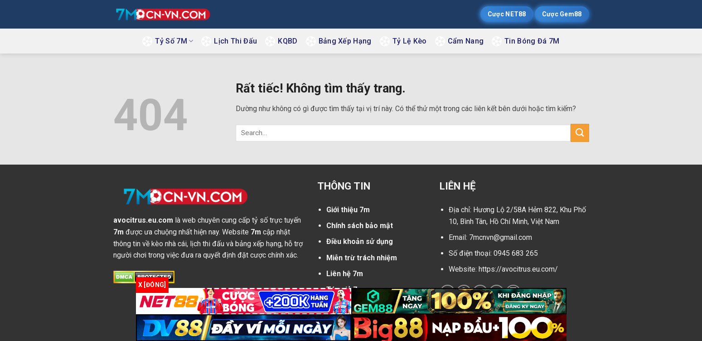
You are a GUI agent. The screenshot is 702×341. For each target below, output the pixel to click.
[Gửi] (580, 132)
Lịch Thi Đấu (235, 41)
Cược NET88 (507, 14)
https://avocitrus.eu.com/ (518, 269)
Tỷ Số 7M (174, 41)
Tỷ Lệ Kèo (409, 41)
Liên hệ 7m (344, 273)
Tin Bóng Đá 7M (531, 41)
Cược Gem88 (562, 14)
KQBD (287, 41)
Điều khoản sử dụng (359, 241)
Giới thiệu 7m (348, 209)
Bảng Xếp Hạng (345, 41)
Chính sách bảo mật (359, 225)
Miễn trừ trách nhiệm (361, 257)
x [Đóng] (152, 284)
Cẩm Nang (466, 41)
